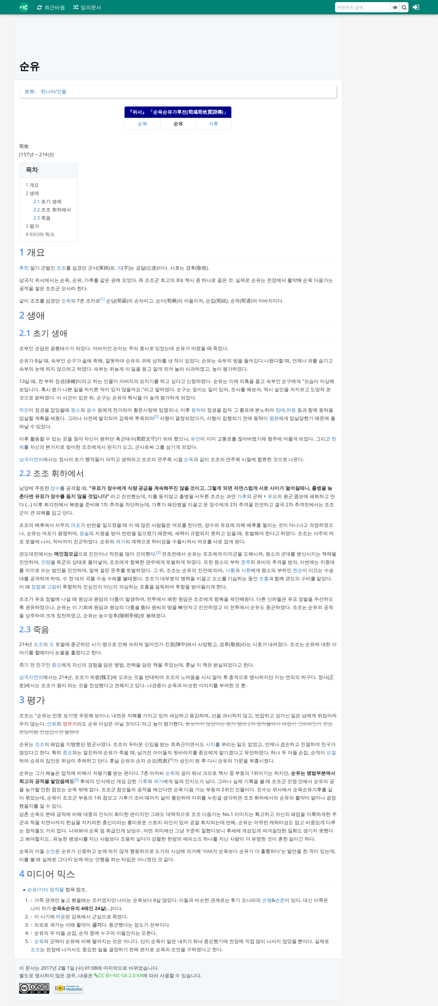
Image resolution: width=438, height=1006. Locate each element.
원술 (84, 533)
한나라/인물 (53, 91)
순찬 (50, 851)
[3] (158, 552)
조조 (61, 267)
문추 (245, 562)
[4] (171, 759)
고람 (51, 586)
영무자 (70, 723)
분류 (29, 91)
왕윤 (274, 418)
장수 (55, 488)
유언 (195, 438)
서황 (230, 570)
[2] (156, 416)
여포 (75, 525)
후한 (24, 267)
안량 (46, 562)
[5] (76, 780)
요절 (331, 752)
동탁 (196, 410)
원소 (75, 410)
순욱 (142, 123)
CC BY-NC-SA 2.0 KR (120, 975)
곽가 (120, 541)
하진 (24, 410)
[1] (102, 299)
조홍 (264, 578)
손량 (267, 900)
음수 (91, 410)
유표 (272, 496)
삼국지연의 (31, 459)
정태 (280, 410)
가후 (213, 123)
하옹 (291, 410)
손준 (280, 900)
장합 (36, 586)
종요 (56, 664)
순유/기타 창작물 (45, 889)
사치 (210, 744)
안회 (51, 723)
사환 (246, 570)
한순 (297, 570)
